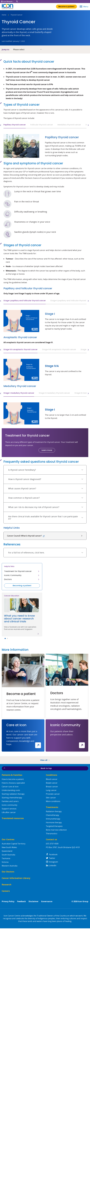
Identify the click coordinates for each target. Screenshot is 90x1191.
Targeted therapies (54, 826)
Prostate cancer (53, 794)
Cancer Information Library (16, 878)
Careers (6, 891)
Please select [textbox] (18, 49)
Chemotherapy (52, 815)
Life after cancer (9, 812)
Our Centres (8, 839)
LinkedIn (51, 865)
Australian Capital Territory (13, 843)
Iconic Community (22, 575)
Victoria (5, 862)
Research (6, 884)
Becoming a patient (22, 585)
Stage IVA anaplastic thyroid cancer (20, 349)
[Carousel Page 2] (7, 638)
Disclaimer (33, 901)
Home (4, 15)
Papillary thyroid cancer (14, 124)
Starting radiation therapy (13, 794)
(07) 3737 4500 (52, 843)
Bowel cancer (51, 783)
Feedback (21, 901)
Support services (9, 808)
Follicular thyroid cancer (41, 124)
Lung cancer (51, 790)
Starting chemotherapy (12, 797)
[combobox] (27, 49)
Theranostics (51, 833)
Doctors (22, 579)
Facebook (51, 854)
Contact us (51, 839)
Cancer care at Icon (10, 786)
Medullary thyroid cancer (69, 124)
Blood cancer (51, 779)
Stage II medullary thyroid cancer (54, 393)
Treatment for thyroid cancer (22, 571)
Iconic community (9, 805)
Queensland (7, 851)
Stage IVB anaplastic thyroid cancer (59, 349)
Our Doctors (8, 871)
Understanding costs (11, 790)
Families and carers (10, 801)
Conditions (51, 775)
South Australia (8, 854)
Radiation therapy (54, 811)
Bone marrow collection (56, 830)
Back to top (27, 768)
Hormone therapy (54, 822)
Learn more (47, 450)
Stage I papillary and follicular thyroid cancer (24, 300)
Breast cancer (52, 786)
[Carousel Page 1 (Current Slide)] (5, 638)
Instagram (52, 862)
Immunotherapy (53, 819)
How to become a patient (13, 779)
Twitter (50, 858)
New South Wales (9, 847)
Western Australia (9, 865)
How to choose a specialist (13, 783)
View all (45, 760)
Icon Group (83, 901)
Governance (46, 901)
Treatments (52, 807)
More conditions (53, 801)
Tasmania (6, 858)
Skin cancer (51, 797)
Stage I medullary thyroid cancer (18, 393)
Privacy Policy (8, 901)
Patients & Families (12, 775)
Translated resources (13, 818)
